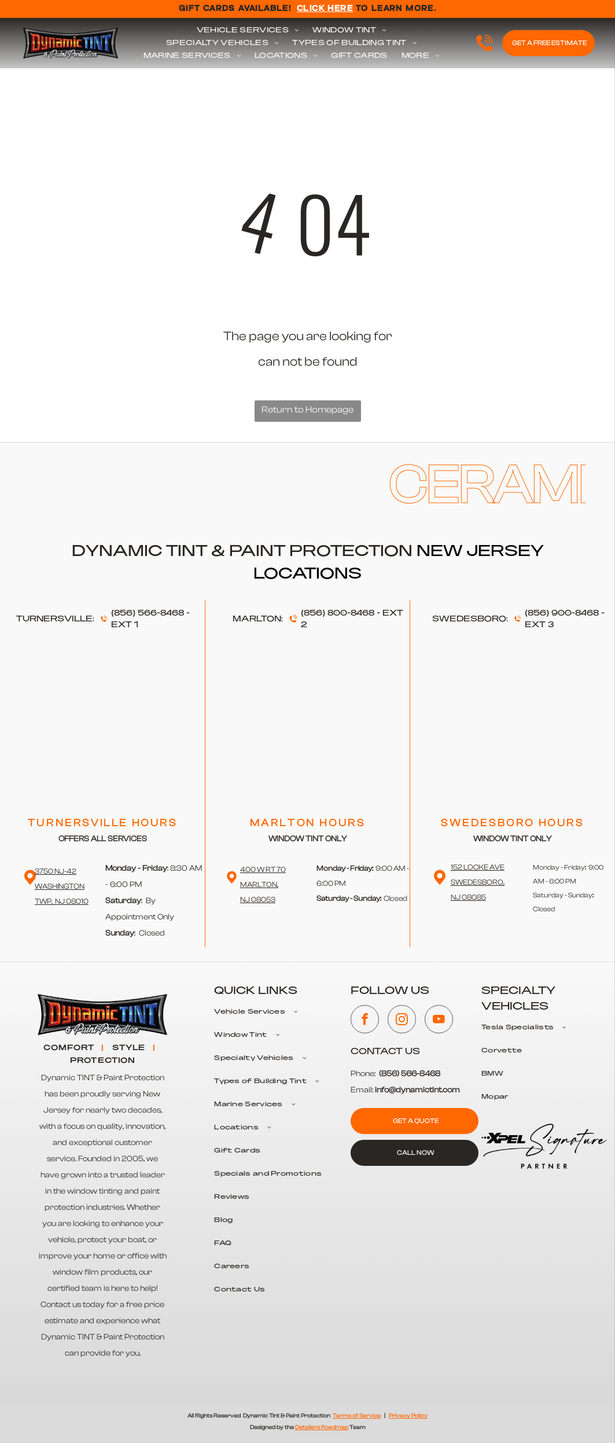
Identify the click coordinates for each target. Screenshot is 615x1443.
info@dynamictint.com (417, 1090)
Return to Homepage (307, 409)
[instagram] (402, 1020)
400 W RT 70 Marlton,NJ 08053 (263, 884)
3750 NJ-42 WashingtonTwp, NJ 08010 (62, 886)
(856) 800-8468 (337, 613)
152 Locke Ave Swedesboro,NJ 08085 (477, 882)
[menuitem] (248, 30)
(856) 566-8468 (147, 613)
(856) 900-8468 (562, 613)
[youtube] (439, 1020)
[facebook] (365, 1020)
